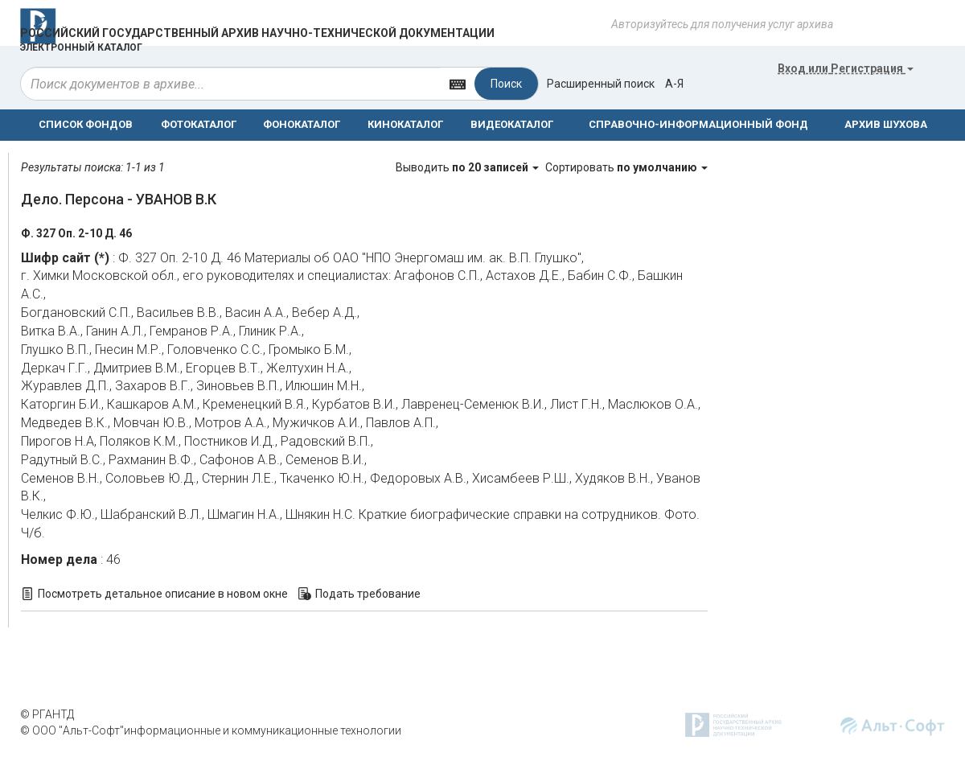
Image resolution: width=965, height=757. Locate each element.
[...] (231, 84)
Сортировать (626, 167)
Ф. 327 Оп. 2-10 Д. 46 (76, 233)
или (846, 68)
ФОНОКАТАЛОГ (301, 124)
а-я (674, 83)
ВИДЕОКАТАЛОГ (511, 124)
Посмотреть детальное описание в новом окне (163, 593)
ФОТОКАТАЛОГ (198, 124)
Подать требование (368, 593)
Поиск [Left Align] (506, 83)
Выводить (468, 167)
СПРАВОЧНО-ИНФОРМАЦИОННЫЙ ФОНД (698, 124)
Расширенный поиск (601, 83)
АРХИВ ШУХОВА (885, 124)
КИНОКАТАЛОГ (405, 124)
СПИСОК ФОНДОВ (86, 124)
